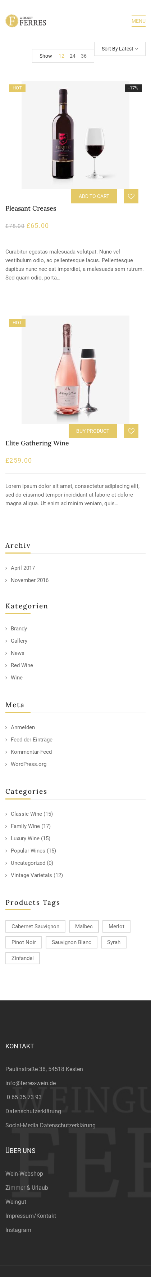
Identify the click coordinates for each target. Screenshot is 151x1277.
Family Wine (25, 826)
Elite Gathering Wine (37, 443)
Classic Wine (26, 814)
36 (84, 56)
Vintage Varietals (31, 875)
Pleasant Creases (30, 208)
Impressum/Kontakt (30, 1215)
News (17, 653)
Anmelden (23, 727)
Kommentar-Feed (31, 752)
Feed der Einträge (31, 739)
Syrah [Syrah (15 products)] (113, 942)
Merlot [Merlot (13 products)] (116, 926)
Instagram (18, 1230)
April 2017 (23, 568)
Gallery (19, 641)
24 (73, 56)
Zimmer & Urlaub (26, 1187)
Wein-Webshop (24, 1173)
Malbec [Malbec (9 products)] (84, 926)
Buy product (92, 431)
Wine (17, 677)
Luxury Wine (25, 838)
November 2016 (30, 580)
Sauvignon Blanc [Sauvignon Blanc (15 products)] (71, 942)
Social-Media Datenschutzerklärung (50, 1125)
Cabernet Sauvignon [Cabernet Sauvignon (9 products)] (35, 926)
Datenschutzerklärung (33, 1111)
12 (61, 56)
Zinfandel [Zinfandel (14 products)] (23, 958)
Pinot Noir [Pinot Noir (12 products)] (24, 942)
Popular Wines (28, 850)
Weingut (15, 1201)
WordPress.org (28, 764)
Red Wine (22, 665)
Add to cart (94, 196)
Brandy (19, 628)
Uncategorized (28, 863)
